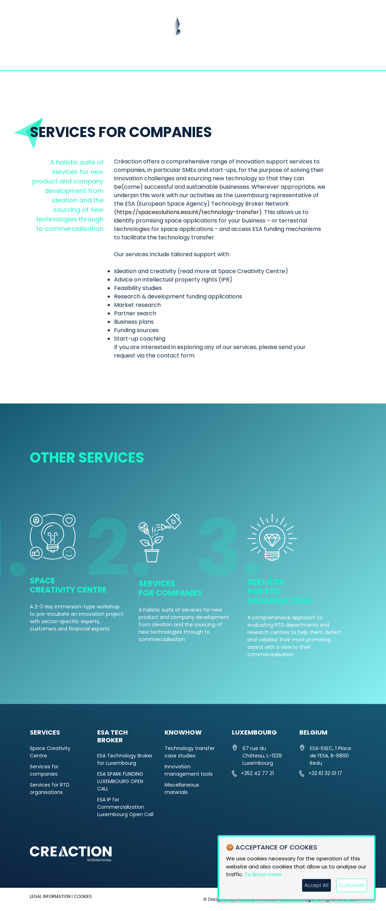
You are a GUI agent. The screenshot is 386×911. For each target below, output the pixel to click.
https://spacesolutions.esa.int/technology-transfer (188, 212)
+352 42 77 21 (257, 773)
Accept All (317, 885)
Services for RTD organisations (49, 788)
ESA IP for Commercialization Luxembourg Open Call (125, 807)
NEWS (123, 58)
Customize (351, 885)
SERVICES (161, 58)
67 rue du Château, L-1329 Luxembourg (262, 756)
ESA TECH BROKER (220, 58)
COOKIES (83, 896)
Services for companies (44, 770)
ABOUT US (84, 58)
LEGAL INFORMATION (50, 896)
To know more (263, 874)
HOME (44, 58)
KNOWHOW (283, 58)
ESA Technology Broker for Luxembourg (125, 759)
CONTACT (332, 58)
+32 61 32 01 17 (325, 773)
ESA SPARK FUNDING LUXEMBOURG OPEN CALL (120, 781)
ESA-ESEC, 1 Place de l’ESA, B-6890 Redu (330, 756)
